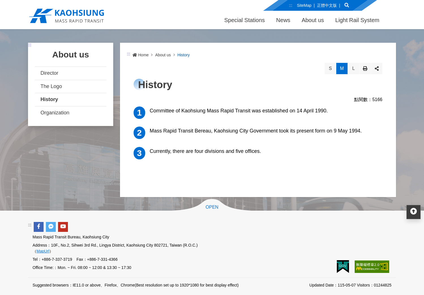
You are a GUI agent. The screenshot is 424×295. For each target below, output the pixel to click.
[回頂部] (413, 212)
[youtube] (63, 227)
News (283, 20)
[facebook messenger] (51, 227)
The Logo (51, 86)
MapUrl (43, 251)
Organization (54, 113)
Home (140, 55)
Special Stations (244, 20)
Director (49, 73)
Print (365, 68)
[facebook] (39, 227)
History (49, 99)
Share (376, 68)
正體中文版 (327, 5)
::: (290, 5)
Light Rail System (357, 20)
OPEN (211, 207)
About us (313, 20)
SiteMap (304, 5)
